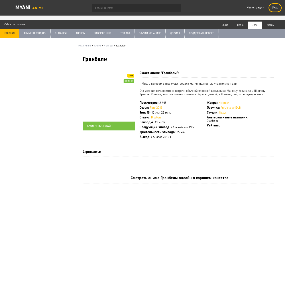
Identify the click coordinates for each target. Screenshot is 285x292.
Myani (29, 8)
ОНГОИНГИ (61, 33)
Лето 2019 (158, 107)
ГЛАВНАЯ (9, 33)
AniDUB (237, 107)
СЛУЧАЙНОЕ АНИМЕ (150, 33)
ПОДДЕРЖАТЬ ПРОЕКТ (201, 33)
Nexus (223, 112)
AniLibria (227, 107)
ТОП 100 (125, 33)
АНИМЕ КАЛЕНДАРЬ (35, 33)
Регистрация (255, 7)
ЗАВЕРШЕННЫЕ (102, 33)
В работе (158, 117)
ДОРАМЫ (175, 33)
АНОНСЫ (80, 33)
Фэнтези (225, 103)
